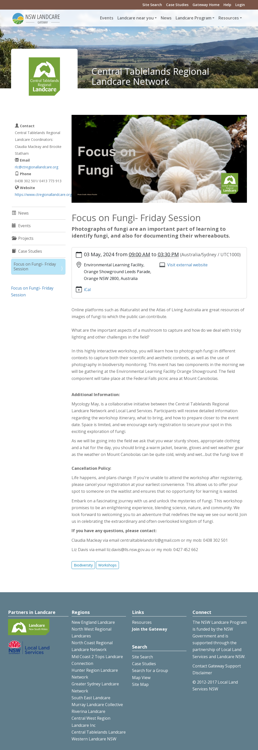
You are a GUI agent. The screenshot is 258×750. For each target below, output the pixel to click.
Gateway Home (205, 4)
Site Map (140, 684)
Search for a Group (150, 670)
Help (227, 4)
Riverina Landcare (88, 711)
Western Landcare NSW (94, 739)
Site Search (152, 4)
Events (106, 18)
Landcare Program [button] (193, 18)
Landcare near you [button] (135, 18)
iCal (87, 289)
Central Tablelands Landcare (99, 732)
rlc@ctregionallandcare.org (36, 167)
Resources (142, 622)
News (166, 18)
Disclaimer (202, 673)
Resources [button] (228, 18)
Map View (141, 677)
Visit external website (187, 265)
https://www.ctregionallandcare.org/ (44, 194)
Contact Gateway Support (216, 666)
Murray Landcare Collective (97, 704)
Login (240, 4)
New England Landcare (93, 622)
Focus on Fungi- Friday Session (35, 266)
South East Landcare (91, 698)
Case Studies (177, 4)
